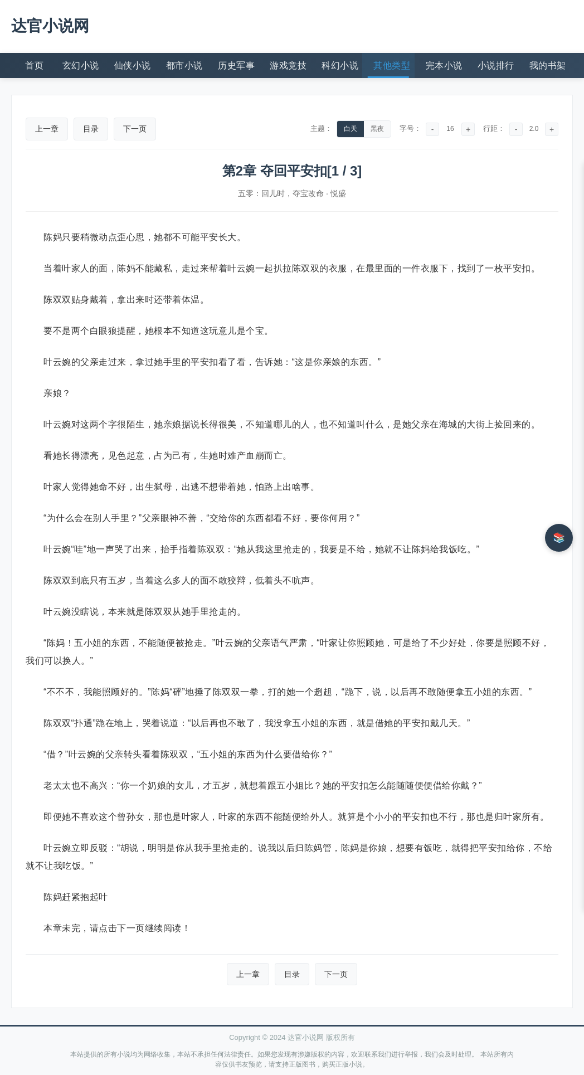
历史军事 (236, 65)
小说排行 (496, 65)
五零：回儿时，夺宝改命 (281, 193)
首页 (34, 65)
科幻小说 (340, 65)
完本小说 (444, 65)
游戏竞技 (288, 65)
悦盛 (338, 193)
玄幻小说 (80, 65)
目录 (91, 128)
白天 (350, 129)
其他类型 (391, 65)
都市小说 (184, 65)
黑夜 (377, 129)
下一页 (135, 128)
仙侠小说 (132, 65)
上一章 (47, 128)
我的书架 (547, 65)
